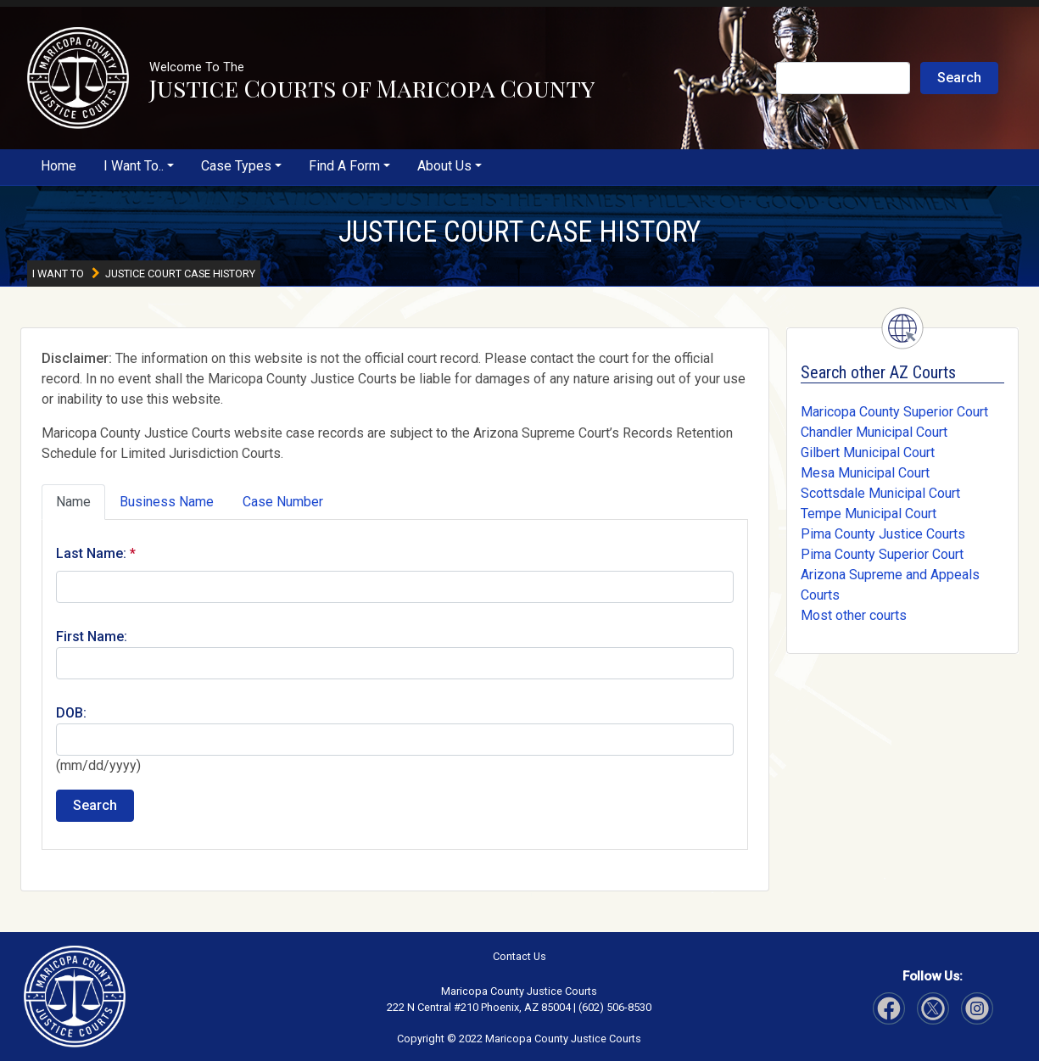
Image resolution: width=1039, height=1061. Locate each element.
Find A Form (344, 166)
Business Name (167, 502)
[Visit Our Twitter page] (977, 1008)
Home (58, 166)
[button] (78, 78)
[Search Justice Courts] (843, 78)
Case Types (236, 166)
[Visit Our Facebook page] (889, 1008)
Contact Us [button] (519, 956)
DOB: (71, 713)
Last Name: (91, 553)
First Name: (91, 636)
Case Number (283, 502)
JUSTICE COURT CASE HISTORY (519, 231)
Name (73, 502)
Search (959, 78)
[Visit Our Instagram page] (933, 1008)
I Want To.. (133, 166)
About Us (444, 166)
